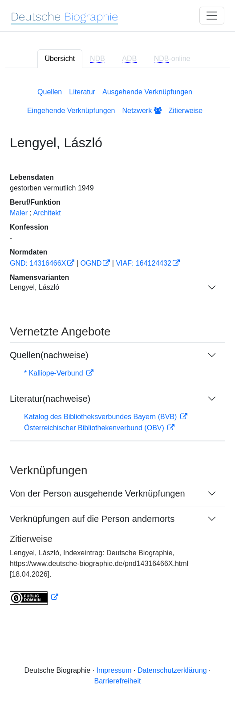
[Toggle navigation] (211, 15)
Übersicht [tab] (60, 58)
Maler (19, 213)
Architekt (47, 213)
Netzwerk (141, 110)
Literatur (82, 92)
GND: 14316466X (38, 263)
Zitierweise (186, 110)
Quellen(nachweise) (49, 355)
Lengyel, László (34, 287)
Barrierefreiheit (117, 681)
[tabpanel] (117, 344)
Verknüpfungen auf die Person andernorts (92, 519)
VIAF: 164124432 (143, 263)
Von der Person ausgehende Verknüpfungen (97, 493)
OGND (90, 263)
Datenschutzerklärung (172, 670)
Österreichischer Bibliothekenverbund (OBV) (95, 428)
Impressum (113, 670)
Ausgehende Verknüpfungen (147, 92)
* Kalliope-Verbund (54, 373)
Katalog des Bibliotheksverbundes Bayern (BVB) (101, 416)
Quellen (49, 92)
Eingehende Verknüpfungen (71, 110)
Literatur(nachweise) (50, 399)
